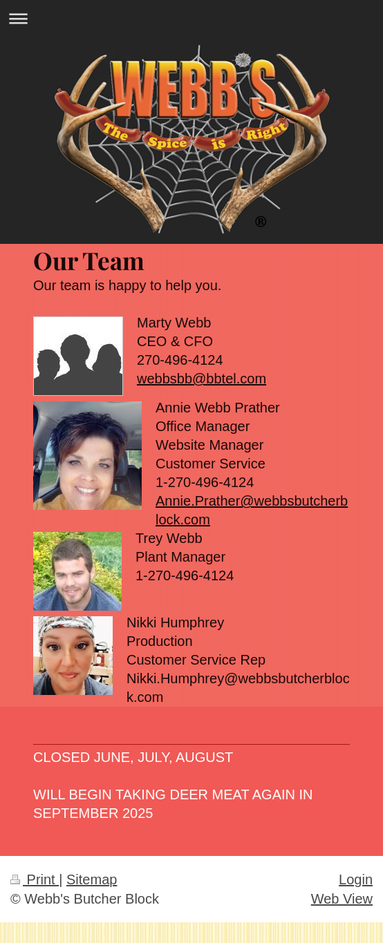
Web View (342, 898)
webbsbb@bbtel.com (201, 378)
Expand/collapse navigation (191, 18)
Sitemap (91, 879)
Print (34, 879)
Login (356, 879)
